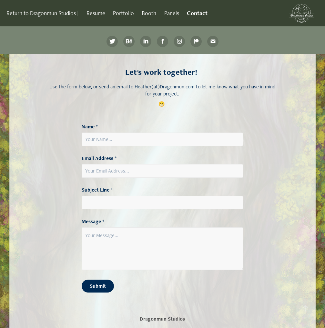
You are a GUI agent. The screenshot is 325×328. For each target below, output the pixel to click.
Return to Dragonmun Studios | (42, 13)
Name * (90, 126)
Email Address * (99, 158)
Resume (95, 13)
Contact (197, 13)
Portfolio (123, 13)
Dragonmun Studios (162, 318)
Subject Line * (97, 190)
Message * (93, 221)
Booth (149, 13)
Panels (171, 13)
